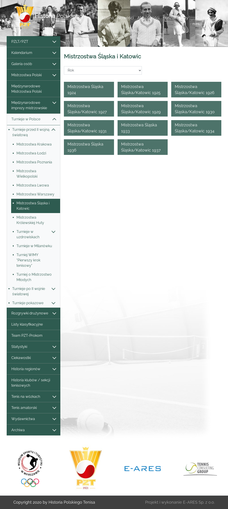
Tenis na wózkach (33, 396)
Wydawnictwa (33, 419)
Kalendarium (33, 53)
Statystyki (33, 347)
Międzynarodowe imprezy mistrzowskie (33, 105)
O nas (196, 20)
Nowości (125, 17)
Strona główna (107, 20)
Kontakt (210, 17)
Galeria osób (33, 64)
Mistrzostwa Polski (33, 75)
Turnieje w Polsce (33, 119)
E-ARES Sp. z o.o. (199, 502)
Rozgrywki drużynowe (33, 313)
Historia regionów (33, 369)
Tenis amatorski (33, 408)
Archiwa (33, 430)
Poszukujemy (175, 17)
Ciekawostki (33, 358)
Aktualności (148, 17)
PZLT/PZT (33, 41)
